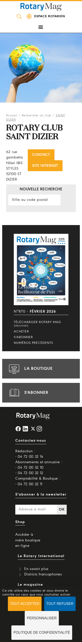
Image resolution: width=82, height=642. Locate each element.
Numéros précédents (33, 343)
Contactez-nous (30, 441)
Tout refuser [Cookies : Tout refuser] (59, 604)
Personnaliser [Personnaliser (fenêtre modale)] (42, 618)
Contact (41, 155)
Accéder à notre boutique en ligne (27, 540)
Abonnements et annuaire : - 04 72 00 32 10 (38, 465)
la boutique (30, 368)
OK (62, 510)
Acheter (21, 331)
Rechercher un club (36, 115)
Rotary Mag (41, 6)
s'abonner (28, 392)
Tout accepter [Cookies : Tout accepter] (24, 604)
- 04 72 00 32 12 (29, 473)
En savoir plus (36, 569)
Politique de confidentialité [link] (42, 632)
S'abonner (23, 337)
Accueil (11, 115)
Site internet (45, 166)
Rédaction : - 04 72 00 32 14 (29, 454)
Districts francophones (43, 574)
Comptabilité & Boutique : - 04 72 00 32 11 (37, 481)
